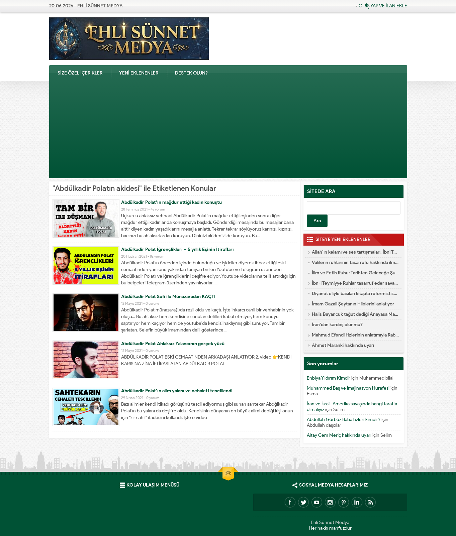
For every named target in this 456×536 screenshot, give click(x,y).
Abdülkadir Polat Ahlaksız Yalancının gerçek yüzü (172, 344)
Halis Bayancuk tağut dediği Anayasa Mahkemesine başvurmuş (355, 314)
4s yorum (158, 209)
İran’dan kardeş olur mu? (337, 324)
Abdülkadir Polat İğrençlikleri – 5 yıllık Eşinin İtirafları (177, 249)
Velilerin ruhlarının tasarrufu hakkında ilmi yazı (355, 262)
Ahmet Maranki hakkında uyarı (343, 345)
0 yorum (152, 303)
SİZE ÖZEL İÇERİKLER (80, 73)
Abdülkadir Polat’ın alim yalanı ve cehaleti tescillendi (177, 391)
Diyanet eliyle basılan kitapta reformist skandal (355, 293)
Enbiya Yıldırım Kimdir (328, 378)
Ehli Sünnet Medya (330, 522)
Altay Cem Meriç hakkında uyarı (339, 435)
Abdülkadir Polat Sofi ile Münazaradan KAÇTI (168, 296)
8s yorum (157, 256)
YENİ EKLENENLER (138, 73)
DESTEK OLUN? (191, 73)
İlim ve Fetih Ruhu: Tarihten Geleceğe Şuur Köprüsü (355, 273)
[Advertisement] (228, 131)
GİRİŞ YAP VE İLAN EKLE (383, 6)
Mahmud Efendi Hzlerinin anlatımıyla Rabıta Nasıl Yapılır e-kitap (355, 335)
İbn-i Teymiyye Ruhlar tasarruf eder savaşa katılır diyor (355, 283)
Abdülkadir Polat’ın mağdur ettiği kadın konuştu (171, 202)
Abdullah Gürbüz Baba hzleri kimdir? (343, 419)
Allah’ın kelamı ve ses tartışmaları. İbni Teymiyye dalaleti (355, 252)
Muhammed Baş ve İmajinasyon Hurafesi (348, 388)
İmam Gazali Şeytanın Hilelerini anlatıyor (353, 304)
